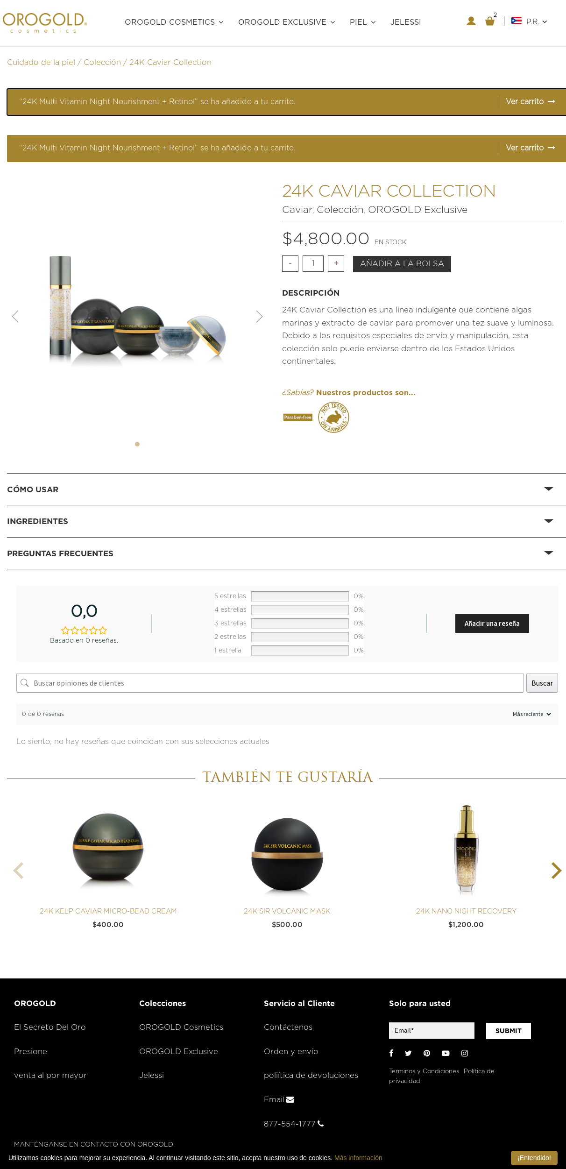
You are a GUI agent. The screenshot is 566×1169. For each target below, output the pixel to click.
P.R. (536, 22)
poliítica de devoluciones (311, 1075)
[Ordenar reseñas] (530, 714)
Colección (102, 62)
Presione (30, 1052)
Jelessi (151, 1075)
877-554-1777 (294, 1124)
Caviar (297, 210)
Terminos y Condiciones (424, 1072)
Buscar (542, 682)
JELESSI (405, 22)
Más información (358, 1158)
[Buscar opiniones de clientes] (270, 683)
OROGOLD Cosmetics (181, 1027)
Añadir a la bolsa (402, 264)
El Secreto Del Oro (50, 1027)
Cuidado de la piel (41, 62)
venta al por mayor (50, 1075)
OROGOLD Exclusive (282, 22)
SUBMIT (508, 1030)
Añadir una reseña (492, 623)
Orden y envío (291, 1052)
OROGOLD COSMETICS (170, 22)
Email (279, 1100)
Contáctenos (288, 1027)
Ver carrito (525, 102)
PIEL (358, 22)
